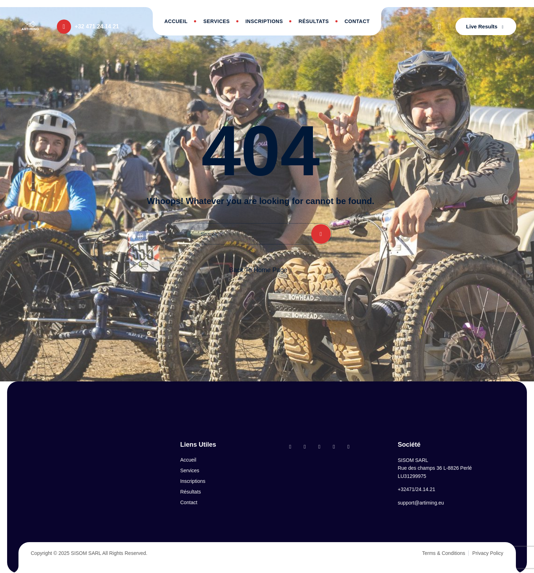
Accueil (176, 21)
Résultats (313, 21)
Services (216, 21)
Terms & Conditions (443, 553)
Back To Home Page (258, 270)
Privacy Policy (487, 553)
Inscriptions (264, 21)
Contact (357, 21)
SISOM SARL (86, 553)
